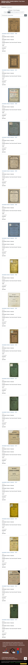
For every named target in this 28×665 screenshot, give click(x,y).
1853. (3, 146)
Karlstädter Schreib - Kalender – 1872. (9, 412)
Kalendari (4, 48)
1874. (3, 561)
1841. (3, 79)
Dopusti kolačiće (23, 663)
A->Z (22, 12)
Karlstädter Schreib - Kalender (8, 39)
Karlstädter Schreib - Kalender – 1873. (9, 518)
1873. (3, 527)
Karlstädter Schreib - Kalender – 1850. (9, 103)
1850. (3, 112)
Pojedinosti (12, 662)
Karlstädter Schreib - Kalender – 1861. (9, 238)
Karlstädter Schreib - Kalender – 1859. (9, 171)
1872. (3, 421)
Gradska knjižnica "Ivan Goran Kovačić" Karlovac (11, 42)
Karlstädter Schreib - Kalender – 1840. (9, 33)
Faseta (5, 12)
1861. (3, 250)
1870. (3, 353)
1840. (3, 45)
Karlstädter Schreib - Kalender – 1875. (9, 619)
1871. (3, 387)
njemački (10, 7)
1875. (3, 631)
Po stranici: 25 (16, 12)
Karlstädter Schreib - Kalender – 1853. (9, 137)
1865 (3, 283)
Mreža (12, 12)
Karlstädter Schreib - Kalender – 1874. (9, 552)
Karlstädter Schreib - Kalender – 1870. (9, 344)
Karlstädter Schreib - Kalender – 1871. (9, 378)
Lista (9, 12)
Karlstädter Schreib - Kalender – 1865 (9, 274)
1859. (3, 179)
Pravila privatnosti (18, 662)
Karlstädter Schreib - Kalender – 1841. (9, 70)
